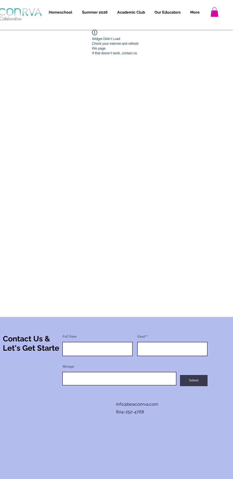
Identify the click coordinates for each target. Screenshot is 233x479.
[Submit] (194, 380)
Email (141, 336)
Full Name (70, 336)
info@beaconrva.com (137, 404)
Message (68, 366)
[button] (60, 12)
